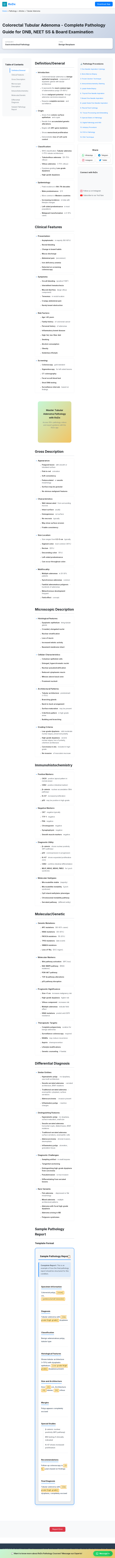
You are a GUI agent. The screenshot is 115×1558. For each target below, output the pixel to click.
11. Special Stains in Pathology (91, 118)
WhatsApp (87, 155)
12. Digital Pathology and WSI (90, 122)
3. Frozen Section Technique (90, 79)
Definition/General (18, 70)
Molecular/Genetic (19, 95)
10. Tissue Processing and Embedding (94, 113)
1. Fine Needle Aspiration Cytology (92, 69)
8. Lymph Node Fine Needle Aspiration (94, 103)
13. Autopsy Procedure (88, 127)
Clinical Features (18, 75)
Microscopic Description (16, 85)
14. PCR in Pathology (87, 132)
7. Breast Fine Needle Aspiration (91, 98)
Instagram (87, 160)
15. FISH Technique (87, 137)
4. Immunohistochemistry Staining (92, 84)
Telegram (103, 155)
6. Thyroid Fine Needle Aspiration (92, 93)
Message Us (103, 1553)
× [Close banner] (110, 1553)
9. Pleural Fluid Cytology (89, 108)
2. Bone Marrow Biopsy (88, 74)
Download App (103, 4)
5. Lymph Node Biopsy (88, 88)
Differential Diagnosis (16, 101)
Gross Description (18, 79)
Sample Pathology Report (18, 108)
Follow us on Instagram (90, 191)
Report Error (57, 1529)
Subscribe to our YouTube (92, 195)
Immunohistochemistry (20, 91)
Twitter (103, 160)
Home (4, 11)
